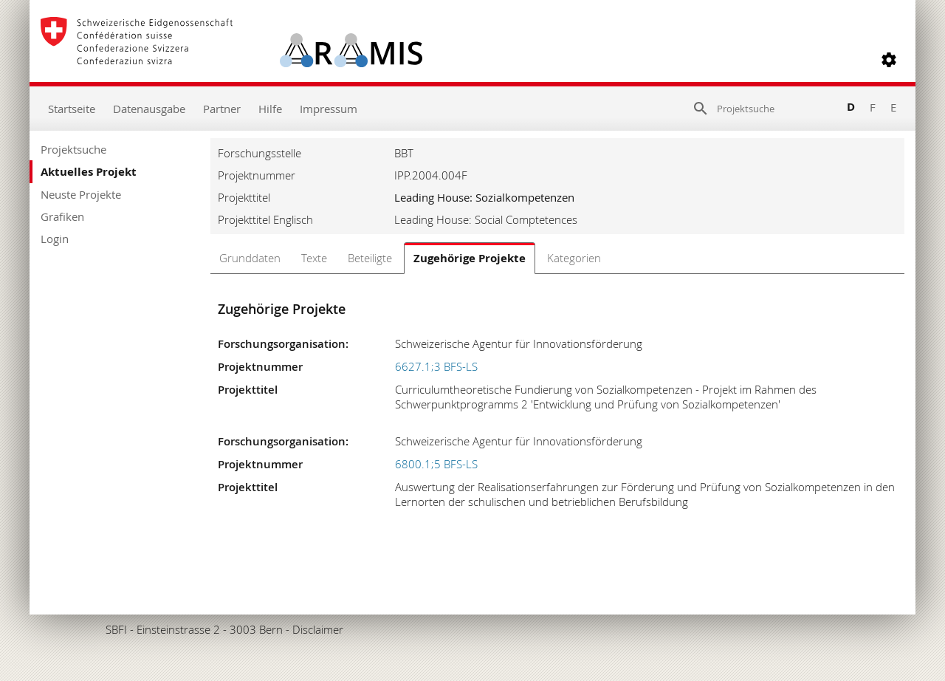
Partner (222, 108)
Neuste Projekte (81, 194)
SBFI (116, 629)
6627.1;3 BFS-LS (436, 366)
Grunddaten (250, 257)
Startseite (71, 108)
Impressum (328, 108)
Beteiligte (370, 257)
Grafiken (62, 216)
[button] (889, 59)
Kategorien (574, 257)
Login (55, 238)
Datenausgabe (149, 108)
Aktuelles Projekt (89, 171)
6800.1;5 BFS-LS (436, 463)
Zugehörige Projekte (469, 258)
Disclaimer (317, 629)
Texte (314, 257)
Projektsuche (73, 149)
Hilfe (270, 108)
